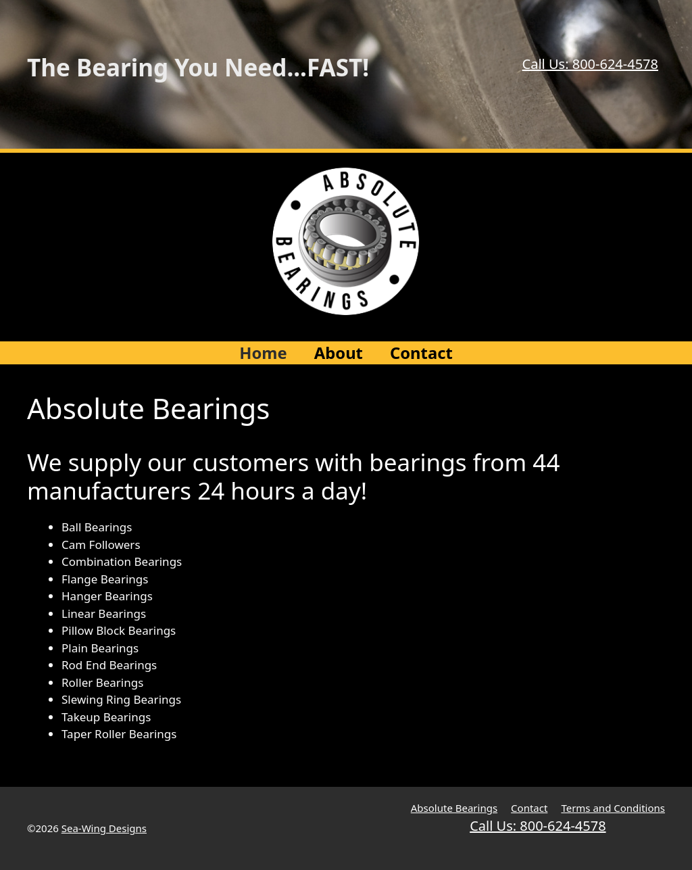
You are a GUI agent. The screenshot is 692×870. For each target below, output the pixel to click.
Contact (421, 353)
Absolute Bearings (454, 808)
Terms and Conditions (613, 808)
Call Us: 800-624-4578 (590, 64)
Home (263, 353)
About (338, 353)
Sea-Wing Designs (104, 828)
